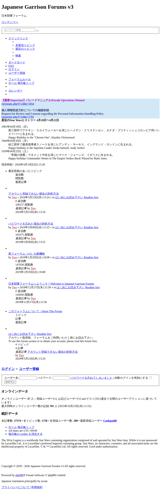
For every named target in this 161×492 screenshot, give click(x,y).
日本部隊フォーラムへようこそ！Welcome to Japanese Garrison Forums (51, 283)
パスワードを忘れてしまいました (92, 377)
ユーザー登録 (29, 369)
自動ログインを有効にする (133, 377)
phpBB (19, 475)
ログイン (8, 369)
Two (14, 197)
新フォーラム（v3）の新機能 (26, 253)
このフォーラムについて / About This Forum (35, 311)
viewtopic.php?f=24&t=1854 (17, 103)
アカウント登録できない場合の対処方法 (33, 193)
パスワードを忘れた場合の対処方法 (30, 223)
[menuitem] (25, 45)
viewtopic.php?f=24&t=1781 (17, 116)
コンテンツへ (9, 22)
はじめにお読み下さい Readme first (76, 197)
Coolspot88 (110, 420)
